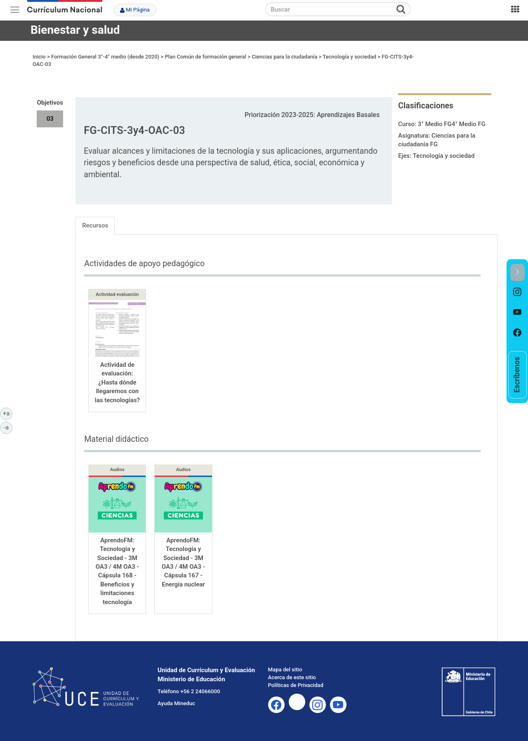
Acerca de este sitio (292, 677)
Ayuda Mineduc (176, 703)
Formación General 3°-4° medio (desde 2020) (105, 57)
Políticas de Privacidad (295, 685)
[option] (517, 292)
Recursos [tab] (95, 225)
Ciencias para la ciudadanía (284, 57)
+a (7, 413)
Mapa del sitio (285, 669)
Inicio (39, 57)
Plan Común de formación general (205, 57)
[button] (517, 272)
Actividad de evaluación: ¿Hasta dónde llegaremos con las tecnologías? (117, 382)
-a (8, 427)
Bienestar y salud (75, 30)
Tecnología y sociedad (349, 57)
